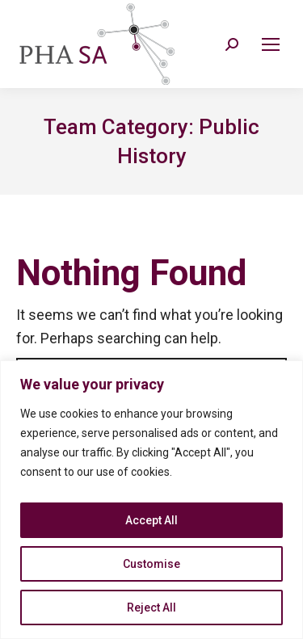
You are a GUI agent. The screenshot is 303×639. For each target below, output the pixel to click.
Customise (151, 563)
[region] (151, 499)
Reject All (151, 607)
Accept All (151, 520)
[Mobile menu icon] (271, 44)
